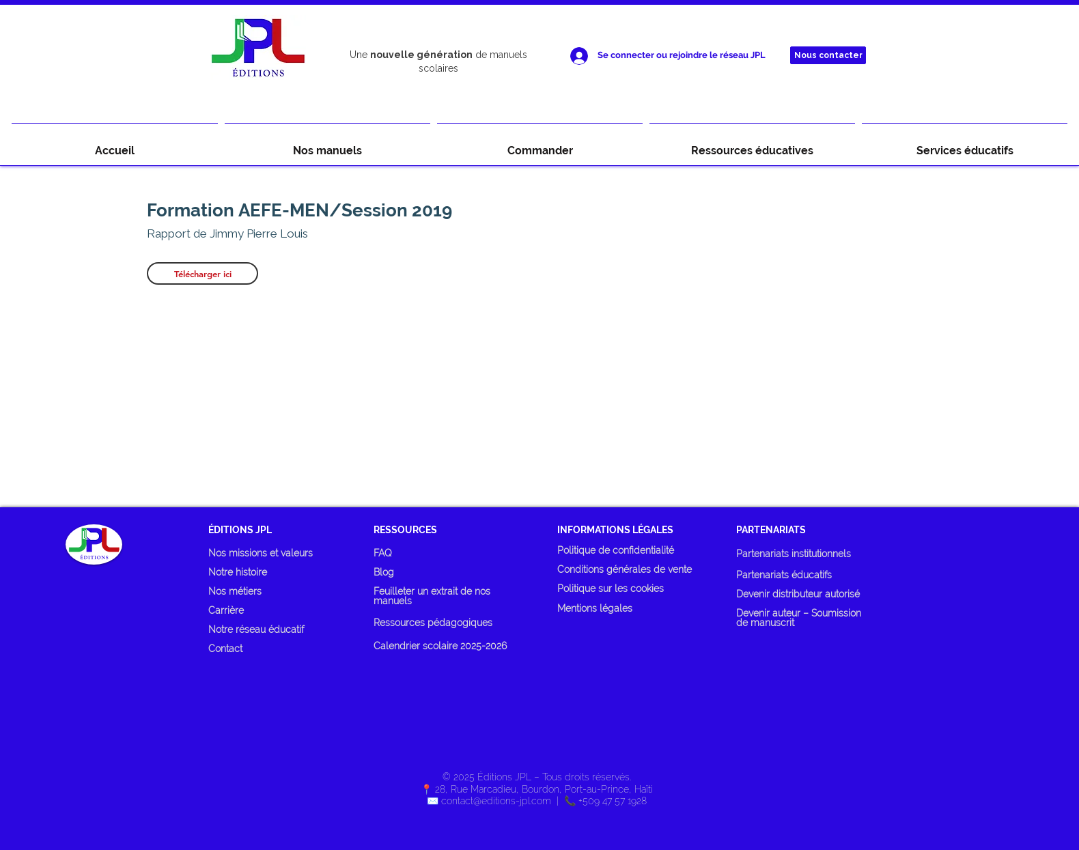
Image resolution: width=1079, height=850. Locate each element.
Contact (225, 648)
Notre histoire (237, 572)
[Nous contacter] (828, 55)
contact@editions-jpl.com (496, 800)
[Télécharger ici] (202, 273)
